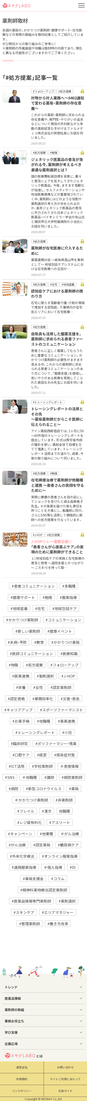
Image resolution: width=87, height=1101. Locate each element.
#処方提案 (34, 665)
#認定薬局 (41, 845)
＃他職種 (29, 777)
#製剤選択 (45, 676)
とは (24, 1055)
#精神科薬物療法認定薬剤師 (43, 890)
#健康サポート (22, 597)
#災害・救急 (70, 698)
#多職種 (69, 586)
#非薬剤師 (64, 800)
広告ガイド (65, 1091)
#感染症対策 (64, 755)
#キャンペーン (20, 833)
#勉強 (47, 597)
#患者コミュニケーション (33, 586)
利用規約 (21, 1079)
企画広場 (11, 1043)
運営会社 (21, 1067)
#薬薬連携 (66, 721)
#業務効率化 (42, 698)
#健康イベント (59, 631)
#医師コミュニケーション (31, 653)
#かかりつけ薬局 (65, 642)
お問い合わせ (65, 1067)
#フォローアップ (64, 665)
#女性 (38, 687)
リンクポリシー (22, 1091)
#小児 (67, 732)
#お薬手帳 (20, 721)
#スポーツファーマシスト (61, 709)
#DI (73, 867)
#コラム (57, 878)
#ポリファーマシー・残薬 (56, 743)
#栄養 (21, 687)
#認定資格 (16, 698)
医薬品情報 (13, 998)
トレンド (11, 987)
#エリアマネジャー (58, 912)
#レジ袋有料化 (29, 822)
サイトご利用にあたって (65, 1079)
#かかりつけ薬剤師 (22, 620)
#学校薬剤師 (42, 766)
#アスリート (59, 822)
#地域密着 (19, 608)
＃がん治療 (70, 833)
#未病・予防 (17, 642)
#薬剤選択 (67, 901)
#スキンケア (23, 912)
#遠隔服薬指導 (24, 867)
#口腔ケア (20, 755)
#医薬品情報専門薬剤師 (31, 901)
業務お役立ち (14, 1021)
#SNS (10, 777)
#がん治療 (17, 845)
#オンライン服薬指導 (59, 856)
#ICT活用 (16, 766)
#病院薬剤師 (71, 777)
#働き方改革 (57, 923)
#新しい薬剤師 (27, 631)
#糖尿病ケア (68, 845)
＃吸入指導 (53, 867)
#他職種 (43, 721)
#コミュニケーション (63, 620)
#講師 (49, 777)
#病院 (13, 788)
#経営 (42, 755)
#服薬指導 (68, 597)
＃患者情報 (69, 766)
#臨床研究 (19, 743)
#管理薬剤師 (29, 923)
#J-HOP (68, 676)
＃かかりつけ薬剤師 (31, 800)
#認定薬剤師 (60, 687)
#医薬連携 (20, 676)
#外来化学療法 (22, 856)
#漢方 (47, 811)
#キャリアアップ (18, 709)
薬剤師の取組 (14, 1009)
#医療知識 (68, 653)
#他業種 (46, 833)
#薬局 (74, 788)
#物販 (13, 665)
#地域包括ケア (64, 608)
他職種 (64, 811)
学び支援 (11, 1032)
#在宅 (40, 608)
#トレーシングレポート (35, 732)
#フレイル (25, 811)
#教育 (39, 642)
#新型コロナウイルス (43, 788)
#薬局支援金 (33, 878)
